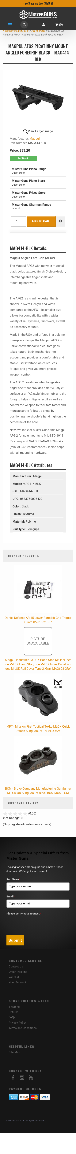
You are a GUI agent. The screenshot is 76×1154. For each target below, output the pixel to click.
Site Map (14, 1052)
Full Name (13, 879)
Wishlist (14, 977)
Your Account (17, 982)
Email (10, 896)
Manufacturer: (23, 476)
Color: (17, 506)
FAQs (12, 1017)
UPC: (16, 499)
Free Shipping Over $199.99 (38, 3)
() (59, 24)
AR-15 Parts (38, 30)
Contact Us (16, 966)
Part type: (20, 529)
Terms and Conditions (23, 1028)
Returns (13, 1012)
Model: (18, 484)
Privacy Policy (17, 1022)
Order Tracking (18, 972)
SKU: (16, 491)
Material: (19, 521)
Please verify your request (23, 913)
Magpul (34, 138)
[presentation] (35, 924)
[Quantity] (18, 221)
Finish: (17, 514)
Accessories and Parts (15, 30)
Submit (15, 940)
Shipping (14, 1006)
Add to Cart (41, 221)
